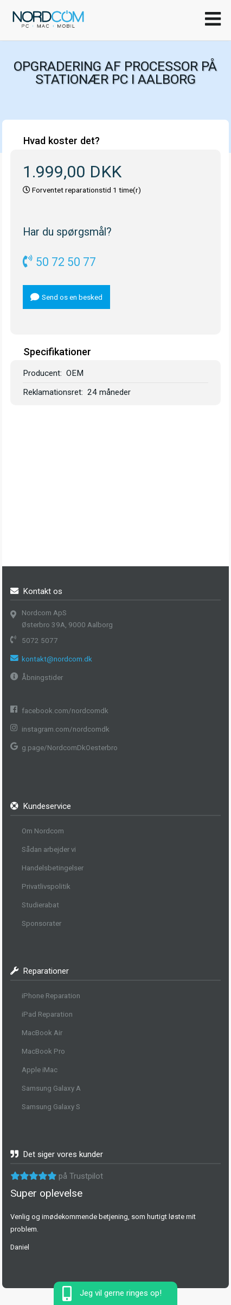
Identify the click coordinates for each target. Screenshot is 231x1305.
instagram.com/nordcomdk (66, 729)
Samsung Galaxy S (51, 1107)
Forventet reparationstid (71, 189)
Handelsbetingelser (53, 868)
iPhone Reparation (51, 996)
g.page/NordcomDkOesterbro (70, 748)
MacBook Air (42, 1033)
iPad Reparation (47, 1014)
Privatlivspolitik (46, 886)
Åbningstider (42, 677)
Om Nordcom (43, 831)
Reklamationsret (52, 392)
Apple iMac (39, 1070)
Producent (41, 373)
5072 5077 (40, 640)
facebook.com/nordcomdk (65, 711)
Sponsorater (41, 923)
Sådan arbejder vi (49, 849)
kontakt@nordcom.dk (57, 659)
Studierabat (40, 905)
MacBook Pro (43, 1051)
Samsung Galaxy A (51, 1088)
